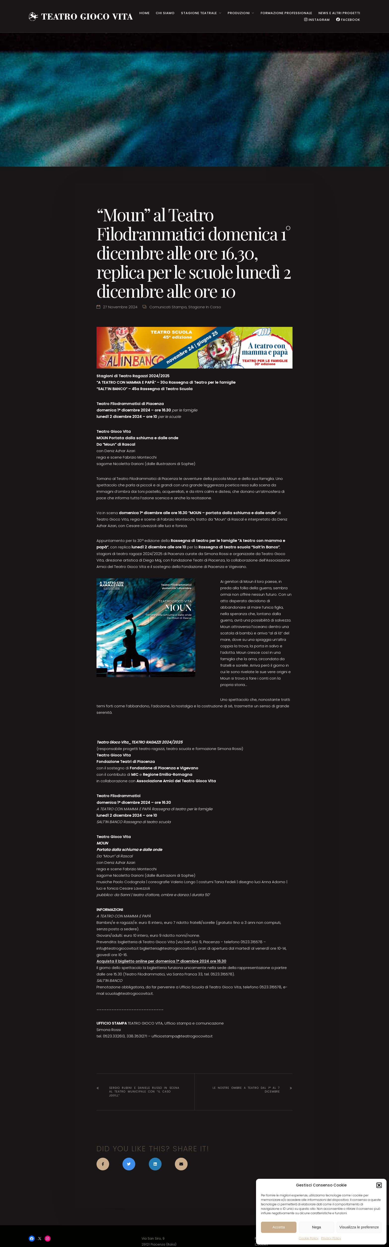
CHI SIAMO (165, 13)
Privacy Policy (331, 1238)
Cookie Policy (309, 1238)
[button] (379, 1185)
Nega (316, 1227)
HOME (144, 13)
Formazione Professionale (286, 13)
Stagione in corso (204, 307)
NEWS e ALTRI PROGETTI (339, 13)
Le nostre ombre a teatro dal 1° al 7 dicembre (246, 1090)
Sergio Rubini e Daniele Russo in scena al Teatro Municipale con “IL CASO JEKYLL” (144, 1092)
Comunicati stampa (168, 307)
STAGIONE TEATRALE (199, 13)
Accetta (278, 1227)
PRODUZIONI (239, 13)
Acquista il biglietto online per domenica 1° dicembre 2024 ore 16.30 (161, 961)
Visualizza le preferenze (359, 1227)
